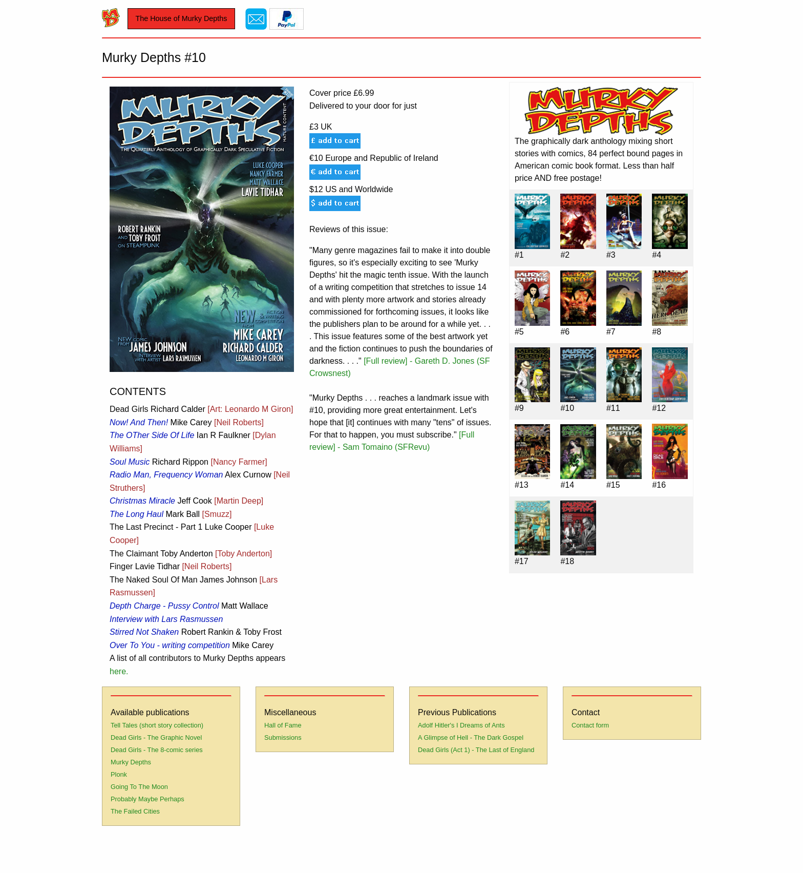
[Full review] (385, 361)
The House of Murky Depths (181, 18)
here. (119, 671)
